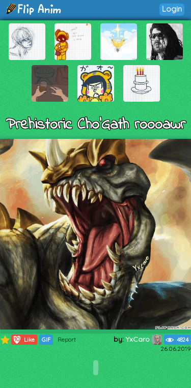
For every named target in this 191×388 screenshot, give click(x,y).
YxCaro (144, 339)
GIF (46, 339)
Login (172, 9)
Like (23, 340)
